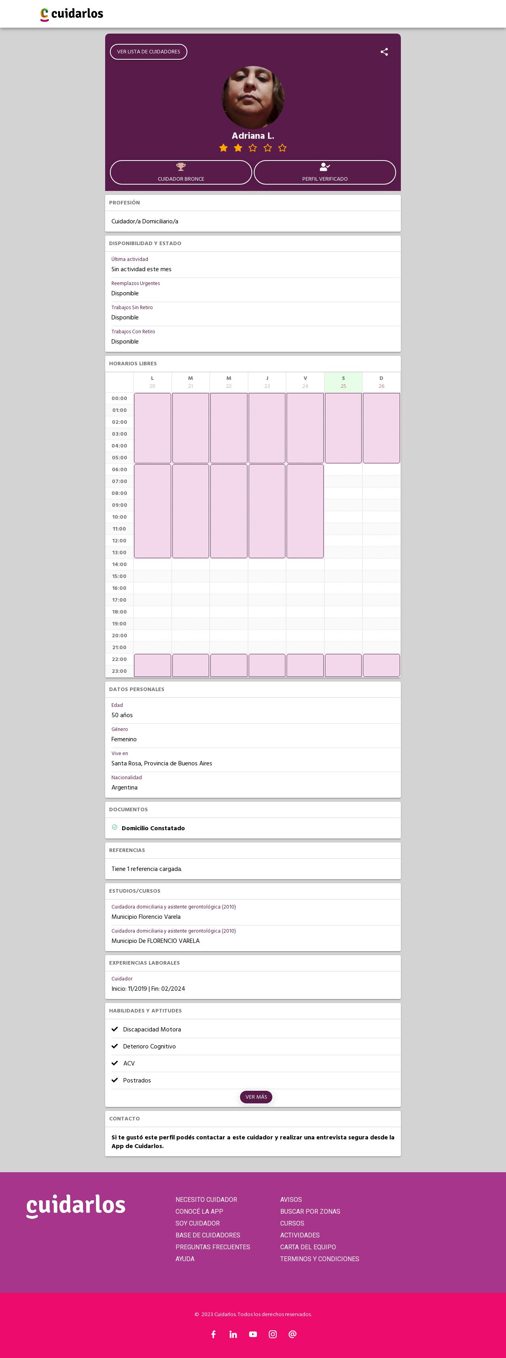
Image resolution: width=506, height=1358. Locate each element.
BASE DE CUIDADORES (208, 1235)
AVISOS (291, 1199)
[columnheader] (152, 382)
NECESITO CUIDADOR (206, 1199)
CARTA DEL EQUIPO (308, 1247)
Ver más (256, 1097)
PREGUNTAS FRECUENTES (213, 1247)
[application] (152, 428)
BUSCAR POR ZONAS (310, 1211)
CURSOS (292, 1223)
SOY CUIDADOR (198, 1223)
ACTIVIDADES (300, 1235)
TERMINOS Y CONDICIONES (319, 1259)
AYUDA (185, 1259)
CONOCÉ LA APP (199, 1211)
